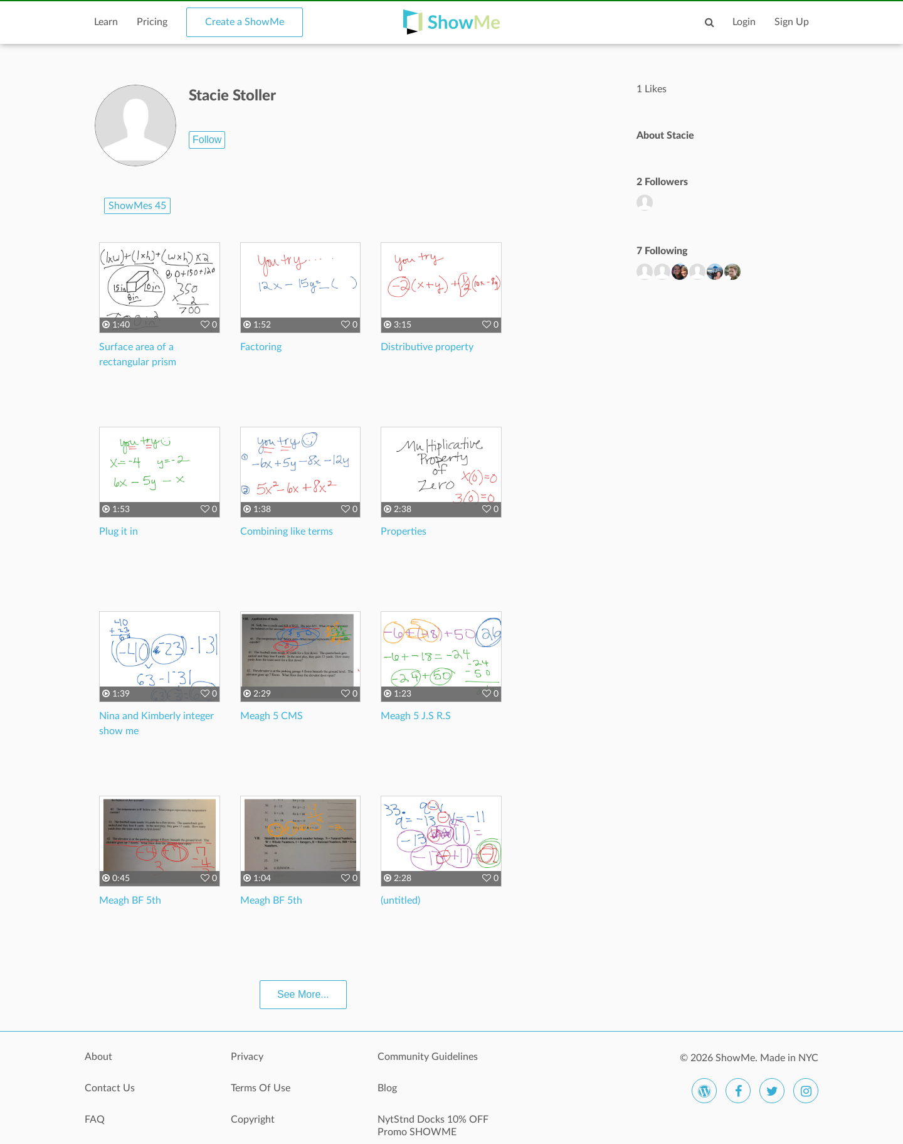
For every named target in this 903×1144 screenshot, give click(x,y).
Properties (403, 532)
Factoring (261, 347)
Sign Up (791, 22)
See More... (303, 994)
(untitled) (400, 900)
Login (744, 22)
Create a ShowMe (244, 22)
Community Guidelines (428, 1057)
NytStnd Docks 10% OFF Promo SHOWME (433, 1126)
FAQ (95, 1120)
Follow (207, 139)
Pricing (152, 22)
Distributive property (427, 347)
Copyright (253, 1120)
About (98, 1057)
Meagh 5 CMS (271, 716)
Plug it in (118, 532)
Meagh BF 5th (130, 900)
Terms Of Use (260, 1088)
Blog (387, 1088)
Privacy (247, 1057)
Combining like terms (286, 532)
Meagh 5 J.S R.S (416, 716)
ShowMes (137, 206)
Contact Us (110, 1088)
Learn (106, 22)
